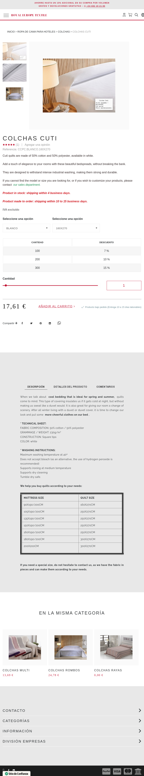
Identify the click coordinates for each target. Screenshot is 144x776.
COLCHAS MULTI (16, 670)
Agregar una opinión (37, 144)
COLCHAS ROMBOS (64, 670)
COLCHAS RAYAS (108, 670)
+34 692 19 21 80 (94, 6)
